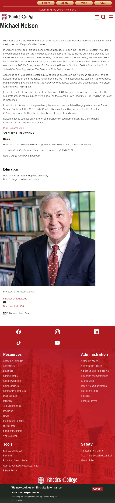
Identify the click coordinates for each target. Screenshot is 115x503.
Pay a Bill (7, 455)
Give (103, 3)
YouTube (57, 343)
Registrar (85, 395)
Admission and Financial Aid (95, 370)
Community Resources (14, 391)
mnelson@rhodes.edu (15, 298)
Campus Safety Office (92, 450)
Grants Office (87, 381)
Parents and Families (13, 421)
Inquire (46, 3)
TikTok (18, 343)
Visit (84, 3)
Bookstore (8, 370)
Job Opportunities (12, 406)
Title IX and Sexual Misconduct (96, 455)
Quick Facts (9, 426)
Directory (7, 401)
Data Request (10, 395)
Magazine (8, 411)
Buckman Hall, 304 (13, 306)
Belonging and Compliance (94, 376)
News (6, 416)
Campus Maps (10, 376)
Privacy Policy (10, 470)
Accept (97, 488)
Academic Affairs (89, 361)
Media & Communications (94, 386)
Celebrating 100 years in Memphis (57, 9)
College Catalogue (12, 381)
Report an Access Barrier (15, 460)
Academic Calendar (13, 361)
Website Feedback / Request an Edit (21, 465)
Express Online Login (13, 450)
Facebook (18, 331)
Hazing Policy (87, 460)
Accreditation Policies (91, 366)
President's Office (89, 391)
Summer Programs (12, 431)
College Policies (11, 386)
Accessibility (9, 366)
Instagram (57, 331)
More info (16, 500)
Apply (64, 3)
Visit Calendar (10, 436)
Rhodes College (17, 17)
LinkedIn (96, 331)
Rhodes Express (89, 401)
